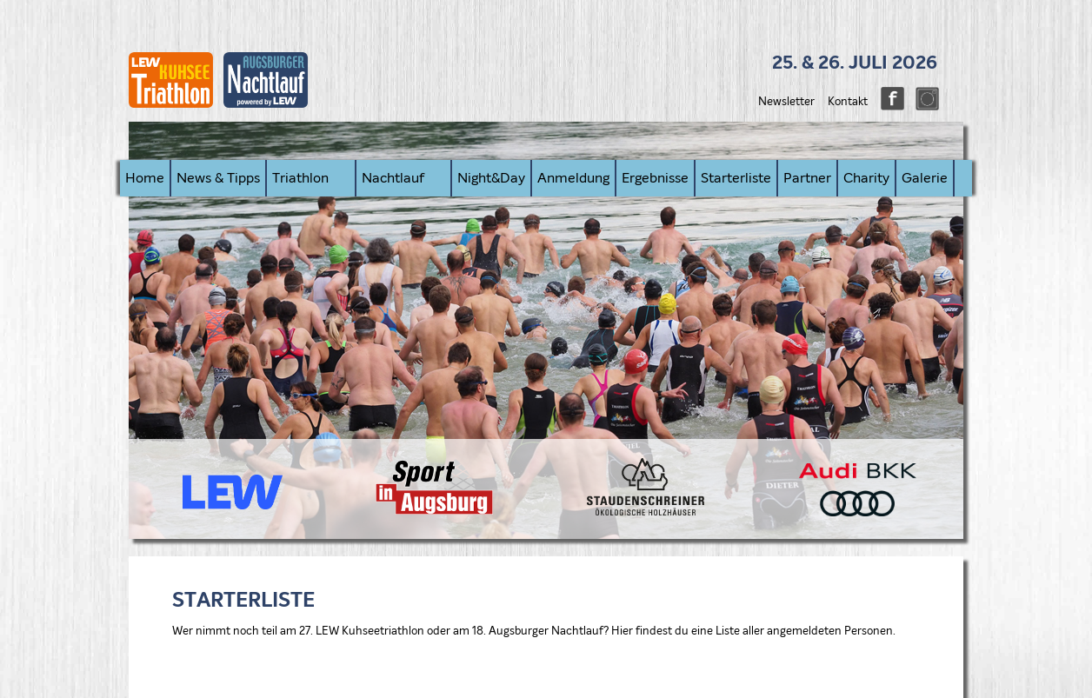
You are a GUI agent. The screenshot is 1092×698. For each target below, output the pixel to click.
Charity (866, 178)
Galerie (925, 178)
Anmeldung (573, 178)
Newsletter (786, 102)
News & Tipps (218, 178)
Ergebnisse (655, 178)
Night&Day (491, 178)
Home (144, 178)
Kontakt (848, 102)
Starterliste (736, 178)
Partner (807, 178)
